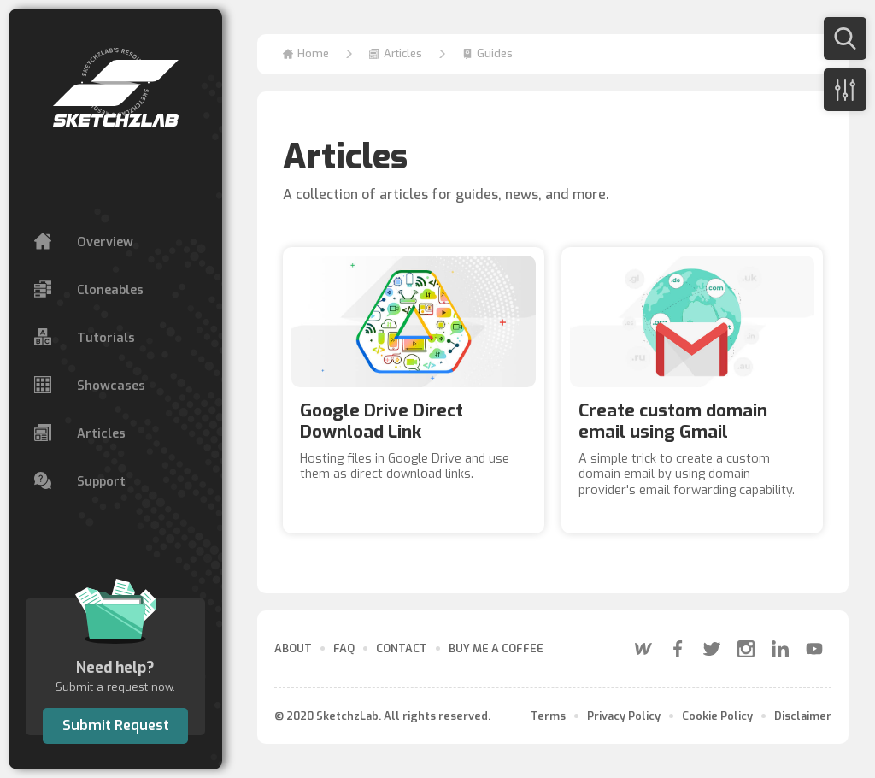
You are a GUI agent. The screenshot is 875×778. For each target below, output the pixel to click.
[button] (396, 54)
